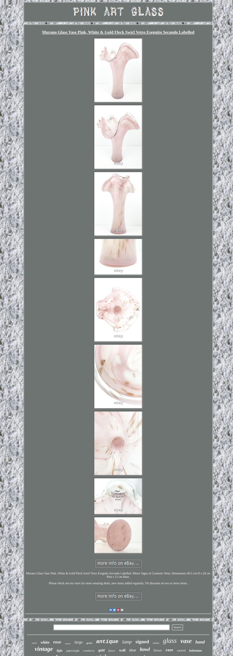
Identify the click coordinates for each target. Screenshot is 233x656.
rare (169, 649)
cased (181, 650)
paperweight (72, 650)
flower (112, 650)
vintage (44, 648)
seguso (68, 643)
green (89, 643)
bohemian (195, 650)
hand (200, 642)
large (78, 642)
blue (132, 650)
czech (34, 643)
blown (158, 650)
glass (170, 640)
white (45, 642)
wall (122, 650)
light (59, 650)
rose (57, 641)
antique (107, 642)
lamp (127, 641)
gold (101, 650)
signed (142, 641)
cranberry (89, 650)
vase (186, 641)
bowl (145, 649)
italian (156, 643)
